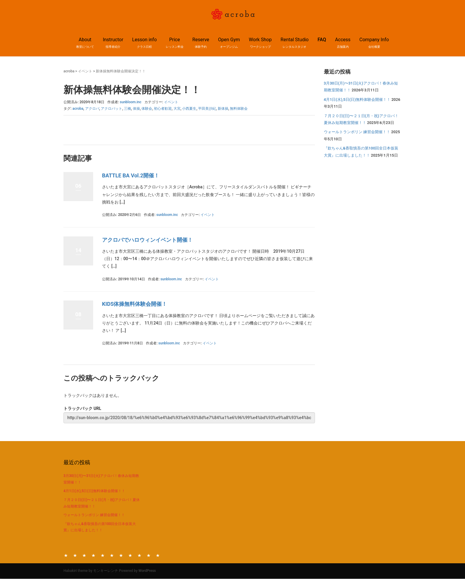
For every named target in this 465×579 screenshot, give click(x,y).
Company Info (157, 555)
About (65, 555)
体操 (136, 108)
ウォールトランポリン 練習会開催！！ (357, 132)
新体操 (223, 108)
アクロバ (92, 108)
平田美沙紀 (207, 108)
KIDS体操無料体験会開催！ (134, 304)
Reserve (102, 555)
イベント (85, 71)
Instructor (75, 555)
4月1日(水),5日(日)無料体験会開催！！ (357, 99)
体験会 (146, 108)
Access (148, 555)
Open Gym (111, 555)
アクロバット (111, 108)
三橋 (127, 108)
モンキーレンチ (105, 571)
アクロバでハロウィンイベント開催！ (147, 240)
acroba (68, 71)
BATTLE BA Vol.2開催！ (130, 175)
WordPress (147, 571)
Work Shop (121, 555)
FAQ (322, 39)
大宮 (177, 108)
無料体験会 (239, 108)
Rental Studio (130, 555)
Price (93, 555)
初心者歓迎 (163, 108)
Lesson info (84, 555)
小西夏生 (189, 108)
